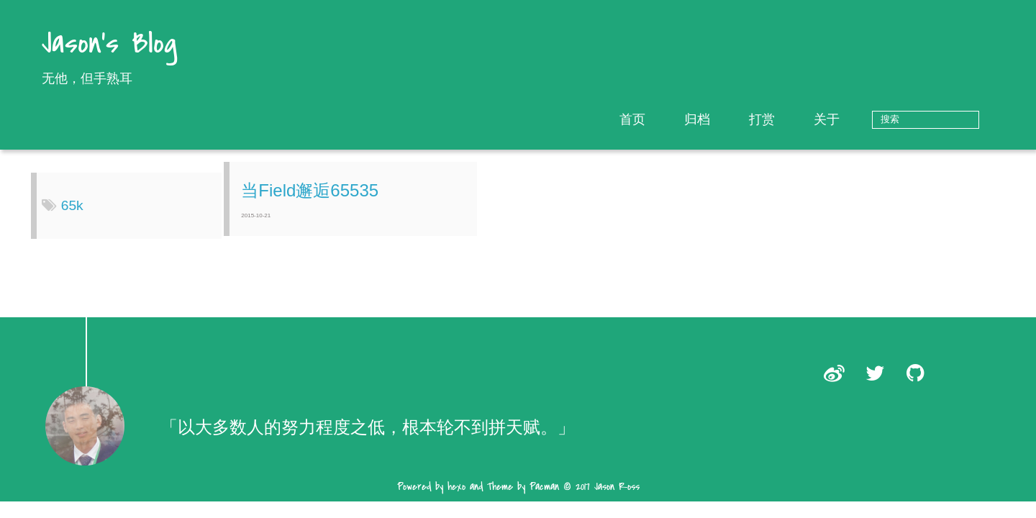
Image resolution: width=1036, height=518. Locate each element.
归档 (742, 119)
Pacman (544, 497)
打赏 (806, 119)
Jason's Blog (109, 45)
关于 (871, 119)
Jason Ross (617, 497)
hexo (456, 497)
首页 (677, 119)
